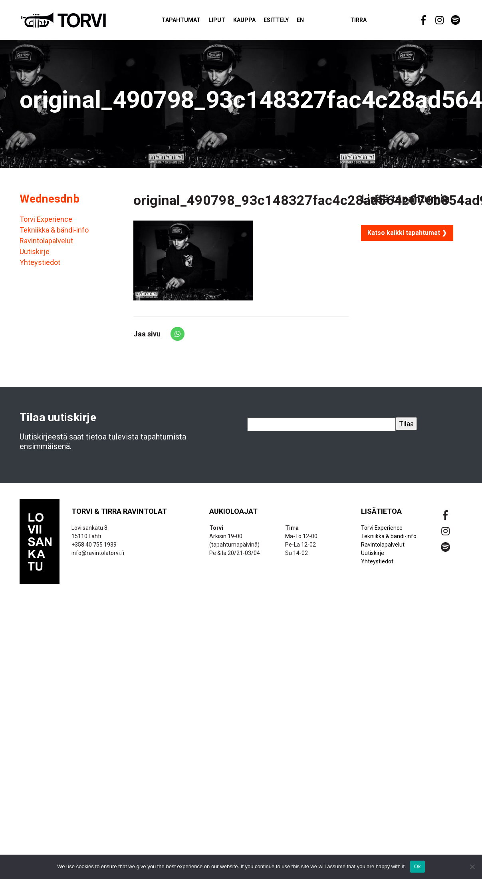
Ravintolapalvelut (46, 244)
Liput (228, 21)
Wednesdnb (50, 202)
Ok (417, 866)
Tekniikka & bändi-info (54, 233)
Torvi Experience (46, 223)
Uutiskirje (35, 255)
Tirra (370, 21)
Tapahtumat (193, 21)
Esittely (288, 21)
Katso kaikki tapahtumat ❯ (407, 236)
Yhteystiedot (40, 266)
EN (312, 21)
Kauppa (256, 21)
